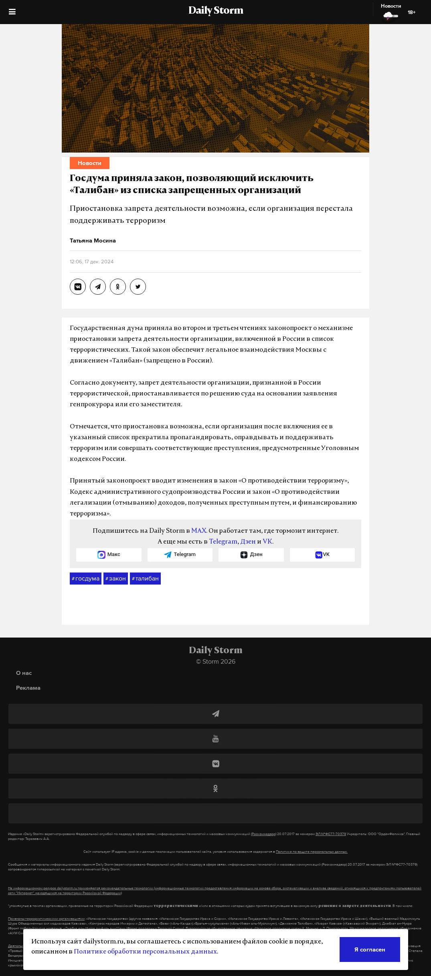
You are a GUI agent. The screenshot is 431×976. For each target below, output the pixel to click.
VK (267, 542)
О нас (24, 672)
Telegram (223, 542)
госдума (85, 579)
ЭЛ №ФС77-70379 (331, 834)
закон (115, 579)
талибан (145, 579)
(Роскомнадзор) (263, 834)
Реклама (28, 687)
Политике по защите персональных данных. (312, 852)
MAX (198, 531)
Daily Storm (215, 11)
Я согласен (369, 949)
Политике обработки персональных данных (145, 952)
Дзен (248, 542)
